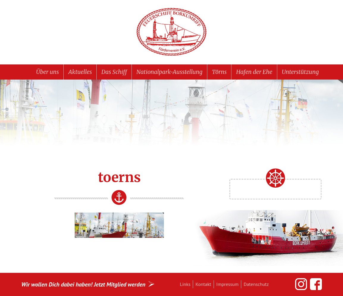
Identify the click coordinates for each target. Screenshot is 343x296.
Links (185, 284)
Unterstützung (300, 71)
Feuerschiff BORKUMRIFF (171, 32)
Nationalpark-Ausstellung (170, 71)
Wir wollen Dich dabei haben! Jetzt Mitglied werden (83, 284)
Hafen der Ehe (254, 71)
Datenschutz (256, 284)
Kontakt (203, 284)
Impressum (227, 284)
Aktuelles (80, 71)
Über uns (47, 71)
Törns (219, 71)
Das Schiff (114, 71)
